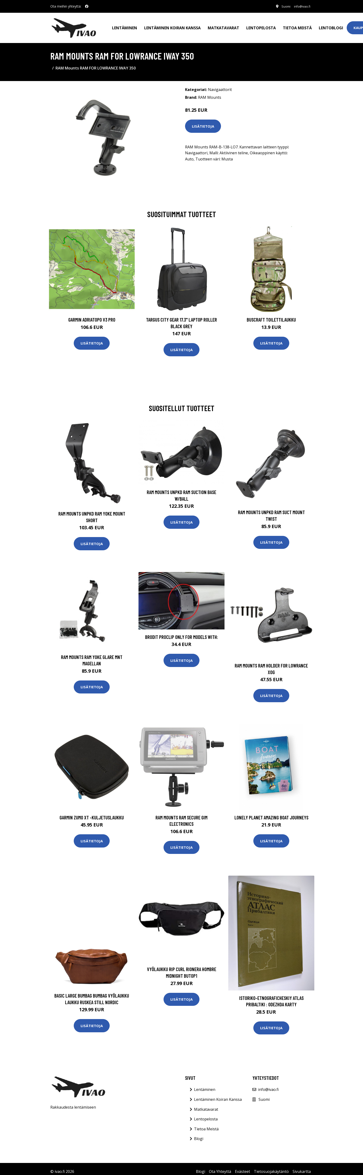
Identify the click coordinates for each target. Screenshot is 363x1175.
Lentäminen (124, 25)
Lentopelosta (261, 25)
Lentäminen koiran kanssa (172, 25)
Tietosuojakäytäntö (271, 1166)
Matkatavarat (223, 25)
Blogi (198, 1133)
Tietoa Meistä (206, 1123)
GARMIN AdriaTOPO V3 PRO (91, 314)
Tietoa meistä (297, 25)
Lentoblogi (331, 25)
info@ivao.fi (300, 6)
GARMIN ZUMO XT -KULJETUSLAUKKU (92, 812)
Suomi (281, 6)
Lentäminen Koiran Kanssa (218, 1094)
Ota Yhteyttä (220, 1166)
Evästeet (242, 1166)
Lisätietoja (203, 120)
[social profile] (86, 6)
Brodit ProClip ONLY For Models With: (181, 631)
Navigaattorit (220, 84)
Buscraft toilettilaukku (271, 314)
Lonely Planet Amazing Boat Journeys (271, 812)
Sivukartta (302, 1166)
